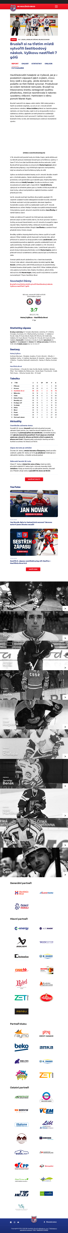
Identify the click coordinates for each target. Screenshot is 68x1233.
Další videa (33, 568)
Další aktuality (34, 478)
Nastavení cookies (42, 1230)
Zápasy (13, 39)
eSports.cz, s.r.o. (44, 1228)
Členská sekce (50, 1221)
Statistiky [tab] (37, 63)
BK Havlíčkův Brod (26, 7)
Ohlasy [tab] (25, 63)
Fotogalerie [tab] (18, 68)
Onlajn (48, 63)
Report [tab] (15, 63)
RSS (34, 1230)
